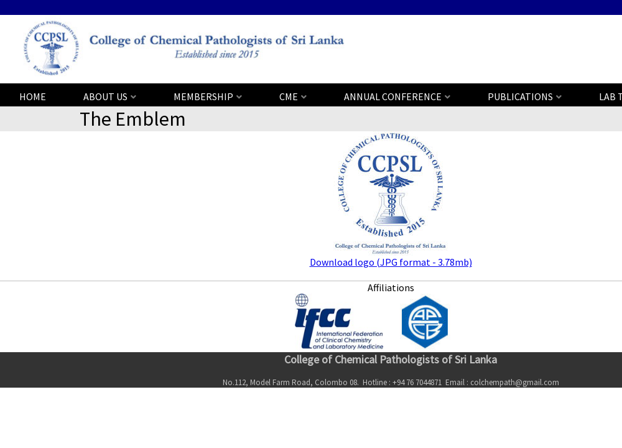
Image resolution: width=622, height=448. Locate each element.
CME (288, 96)
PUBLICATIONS (520, 96)
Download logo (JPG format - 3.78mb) (391, 262)
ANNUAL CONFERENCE (393, 96)
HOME (32, 96)
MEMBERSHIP (203, 96)
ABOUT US (105, 96)
